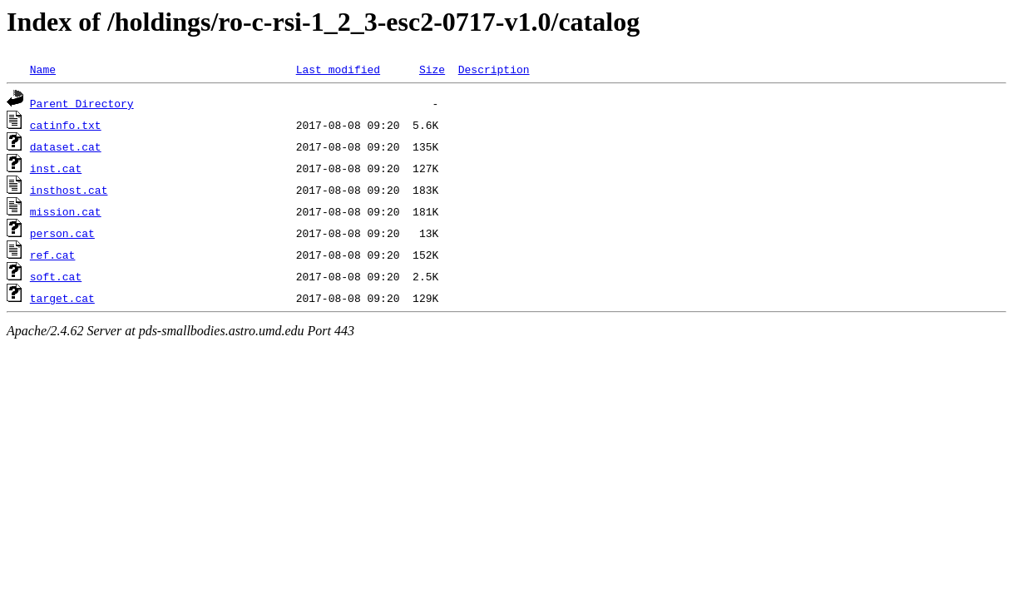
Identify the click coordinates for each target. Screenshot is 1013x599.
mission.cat (65, 211)
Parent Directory (82, 103)
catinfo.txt (65, 124)
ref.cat (53, 254)
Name (43, 69)
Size (432, 69)
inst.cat (56, 168)
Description (494, 69)
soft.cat (56, 276)
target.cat (62, 297)
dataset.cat (65, 146)
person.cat (62, 232)
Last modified (338, 69)
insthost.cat (69, 189)
